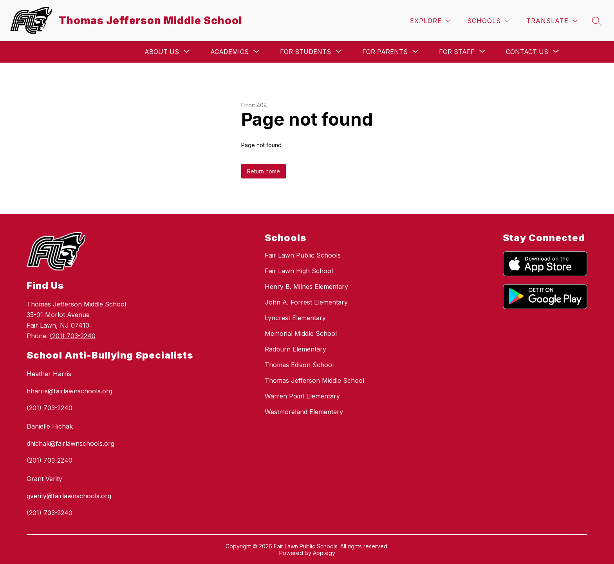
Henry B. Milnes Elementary (306, 286)
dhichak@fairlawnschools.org (70, 443)
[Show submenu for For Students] (305, 51)
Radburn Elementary (295, 349)
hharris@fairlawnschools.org (69, 391)
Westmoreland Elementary (304, 412)
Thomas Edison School (299, 365)
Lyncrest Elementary (295, 318)
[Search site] (596, 21)
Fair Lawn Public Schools (303, 255)
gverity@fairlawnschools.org (69, 496)
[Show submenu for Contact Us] (527, 51)
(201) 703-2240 (73, 336)
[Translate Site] (552, 21)
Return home (263, 171)
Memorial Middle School (301, 333)
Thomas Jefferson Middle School (314, 380)
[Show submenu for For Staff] (457, 51)
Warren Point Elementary (302, 396)
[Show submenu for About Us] (161, 51)
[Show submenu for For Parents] (385, 51)
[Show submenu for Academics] (229, 51)
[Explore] (430, 21)
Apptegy (324, 553)
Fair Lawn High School (299, 271)
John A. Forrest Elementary (306, 302)
